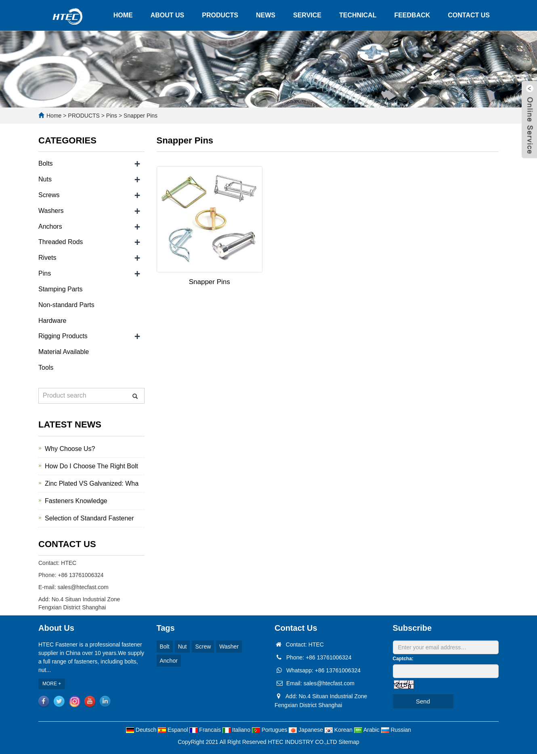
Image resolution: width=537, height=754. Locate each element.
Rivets (47, 257)
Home (53, 115)
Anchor (169, 660)
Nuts (45, 179)
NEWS (265, 15)
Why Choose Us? (70, 448)
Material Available (63, 351)
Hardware (52, 320)
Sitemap (349, 742)
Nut (182, 646)
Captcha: (403, 658)
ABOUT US (168, 15)
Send (423, 701)
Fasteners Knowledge (76, 500)
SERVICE (307, 15)
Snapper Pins (139, 115)
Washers (51, 210)
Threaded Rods (60, 241)
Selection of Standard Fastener (89, 518)
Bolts (45, 163)
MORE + (51, 684)
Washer (229, 646)
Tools (45, 367)
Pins (112, 115)
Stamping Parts (60, 289)
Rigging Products (63, 336)
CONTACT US (469, 15)
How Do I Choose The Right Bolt (91, 466)
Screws (48, 195)
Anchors (50, 226)
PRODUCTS (220, 15)
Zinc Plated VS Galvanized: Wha (91, 483)
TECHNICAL (357, 15)
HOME (123, 15)
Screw (203, 646)
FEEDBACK (412, 15)
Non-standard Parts (66, 304)
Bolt (165, 646)
